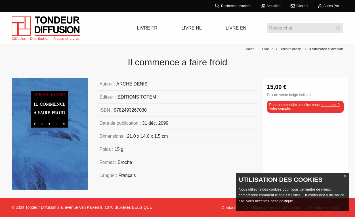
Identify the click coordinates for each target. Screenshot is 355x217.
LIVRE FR (147, 28)
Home (250, 49)
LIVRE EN (236, 28)
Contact (228, 207)
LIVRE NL (191, 28)
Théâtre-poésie (290, 49)
